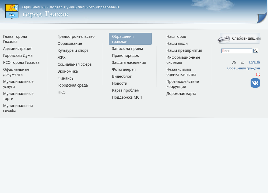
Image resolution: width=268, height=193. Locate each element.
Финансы (66, 78)
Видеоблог (122, 76)
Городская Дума (18, 55)
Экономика (68, 71)
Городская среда (73, 85)
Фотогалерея (124, 69)
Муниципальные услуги (18, 84)
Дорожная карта (181, 93)
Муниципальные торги (18, 96)
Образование (70, 43)
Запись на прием (127, 48)
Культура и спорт (73, 50)
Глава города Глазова (15, 39)
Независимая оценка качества (181, 72)
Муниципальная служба (18, 108)
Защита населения (129, 62)
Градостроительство (76, 36)
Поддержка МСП (127, 97)
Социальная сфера (75, 64)
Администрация (17, 48)
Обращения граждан (243, 68)
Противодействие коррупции (182, 84)
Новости (119, 83)
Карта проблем (126, 90)
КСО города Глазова (21, 62)
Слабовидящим (246, 38)
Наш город (176, 36)
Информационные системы (183, 60)
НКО (62, 92)
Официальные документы (16, 72)
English (254, 62)
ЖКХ (62, 57)
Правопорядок (125, 55)
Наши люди (177, 43)
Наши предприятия (184, 50)
